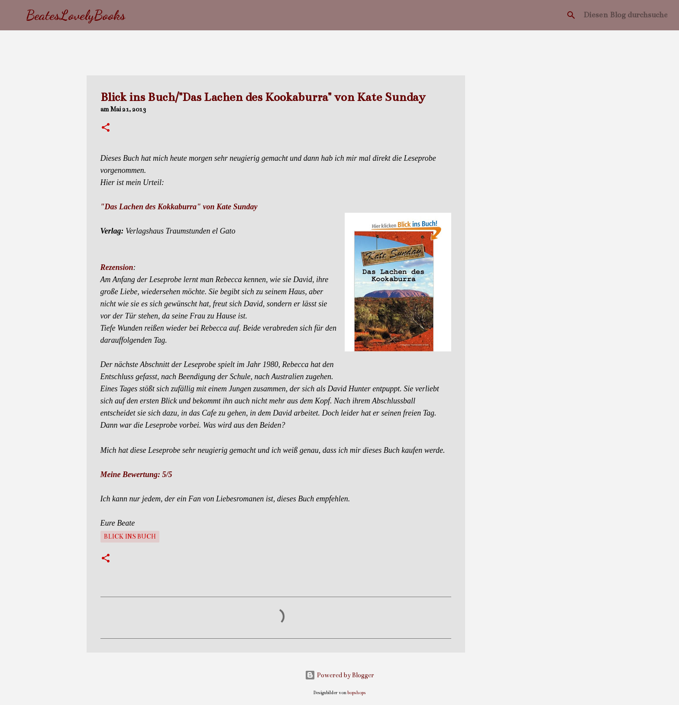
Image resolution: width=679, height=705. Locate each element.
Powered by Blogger (339, 675)
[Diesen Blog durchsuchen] (625, 15)
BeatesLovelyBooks (76, 15)
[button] (105, 128)
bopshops (356, 692)
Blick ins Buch (130, 536)
